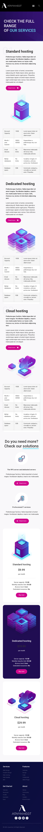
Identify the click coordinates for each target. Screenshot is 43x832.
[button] (33, 6)
